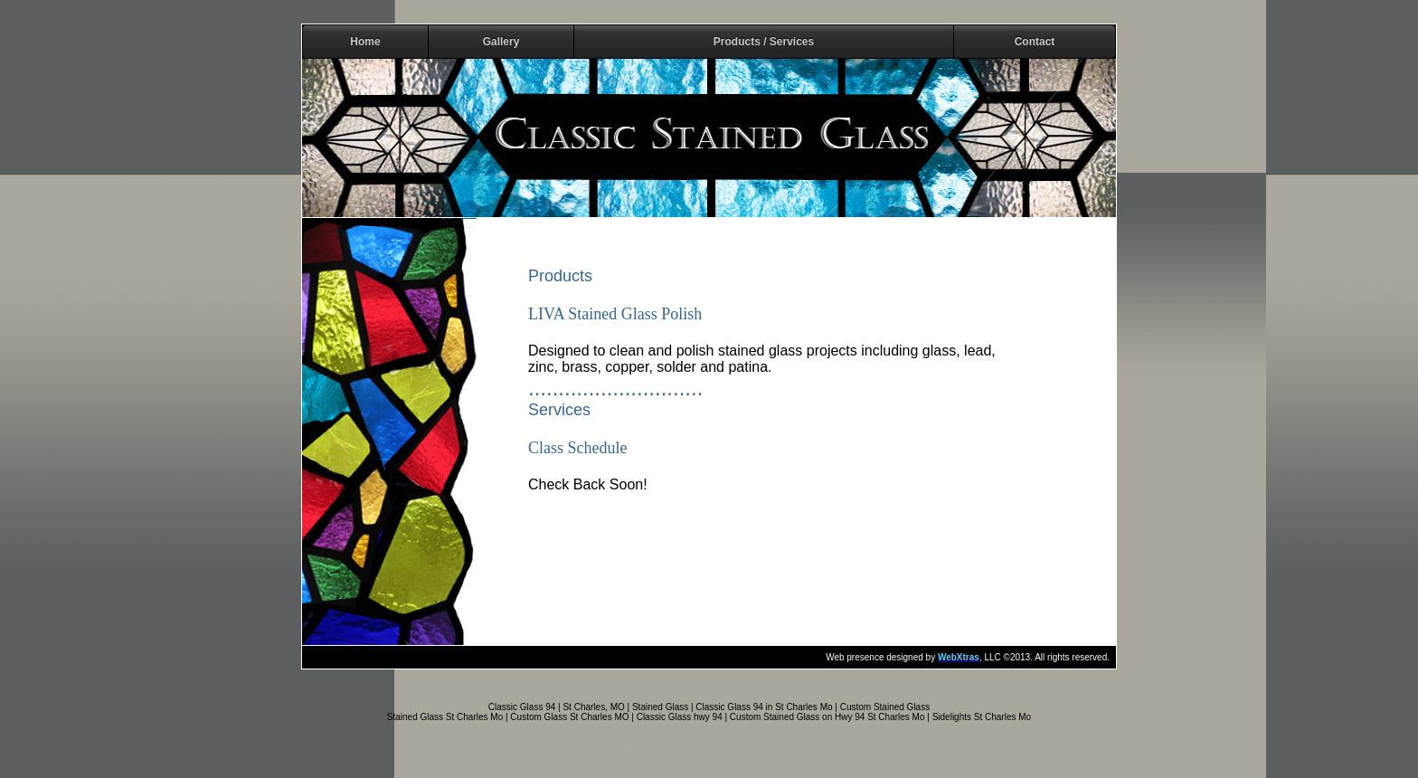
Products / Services (764, 41)
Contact (1035, 41)
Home (365, 41)
